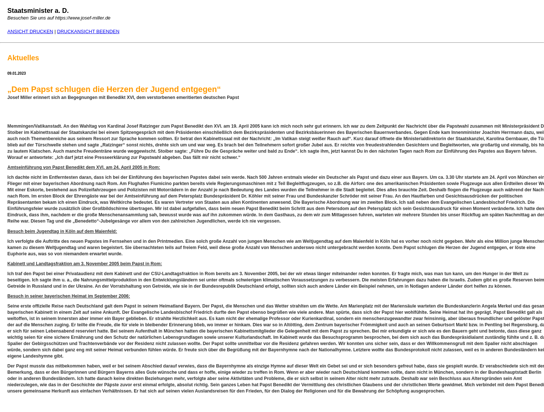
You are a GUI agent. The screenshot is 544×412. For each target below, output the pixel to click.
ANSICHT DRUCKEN (30, 31)
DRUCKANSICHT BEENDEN (88, 31)
